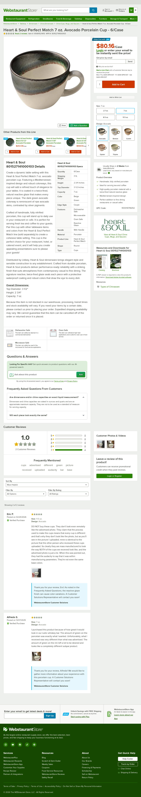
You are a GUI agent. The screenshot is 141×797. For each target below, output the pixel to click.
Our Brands (87, 761)
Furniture (103, 19)
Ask (81, 374)
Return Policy (87, 777)
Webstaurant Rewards (12, 761)
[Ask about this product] (47, 374)
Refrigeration (34, 19)
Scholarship (87, 771)
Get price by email (104, 58)
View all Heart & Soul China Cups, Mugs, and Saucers (115, 236)
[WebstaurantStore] (37, 729)
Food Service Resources (52, 771)
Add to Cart (15, 152)
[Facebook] (20, 744)
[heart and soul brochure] (115, 262)
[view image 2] (110, 444)
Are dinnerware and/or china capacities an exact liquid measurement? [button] (44, 397)
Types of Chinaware (118, 286)
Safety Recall (47, 777)
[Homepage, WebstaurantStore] (20, 10)
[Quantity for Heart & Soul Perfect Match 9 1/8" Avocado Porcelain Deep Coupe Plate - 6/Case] (37, 151)
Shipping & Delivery (128, 773)
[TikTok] (27, 744)
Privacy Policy (72, 381)
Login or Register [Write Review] (114, 476)
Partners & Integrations (13, 774)
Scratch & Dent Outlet (51, 761)
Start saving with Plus (80, 717)
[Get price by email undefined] (111, 61)
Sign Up (50, 715)
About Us (86, 758)
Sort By (9, 481)
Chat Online (124, 769)
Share (62, 125)
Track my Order (128, 764)
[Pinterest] (34, 744)
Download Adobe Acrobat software (118, 277)
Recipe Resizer (9, 771)
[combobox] (66, 10)
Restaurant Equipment (15, 19)
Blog (44, 758)
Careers (85, 764)
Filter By (9, 490)
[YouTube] (13, 744)
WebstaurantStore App (13, 764)
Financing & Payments (91, 768)
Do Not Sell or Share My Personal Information (82, 786)
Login (100, 50)
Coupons (46, 768)
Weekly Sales (47, 764)
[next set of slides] (88, 145)
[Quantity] (99, 84)
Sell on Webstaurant (90, 774)
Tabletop (78, 19)
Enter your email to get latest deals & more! (28, 711)
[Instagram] (5, 744)
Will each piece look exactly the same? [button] (28, 415)
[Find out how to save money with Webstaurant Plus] (6, 139)
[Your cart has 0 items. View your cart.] (133, 10)
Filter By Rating (54, 490)
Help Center (128, 759)
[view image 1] (100, 444)
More (133, 19)
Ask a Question (79, 125)
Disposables (90, 19)
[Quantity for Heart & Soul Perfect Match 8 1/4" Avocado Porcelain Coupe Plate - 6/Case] (68, 151)
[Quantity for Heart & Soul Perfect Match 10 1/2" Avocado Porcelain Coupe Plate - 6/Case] (7, 151)
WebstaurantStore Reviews (53, 774)
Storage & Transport (119, 19)
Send (130, 61)
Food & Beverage (63, 19)
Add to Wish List (115, 97)
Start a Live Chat (102, 70)
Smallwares (48, 19)
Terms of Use (59, 381)
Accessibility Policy (53, 786)
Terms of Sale (9, 786)
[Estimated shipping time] (109, 173)
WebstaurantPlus (10, 758)
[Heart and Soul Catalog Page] (101, 262)
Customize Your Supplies (14, 768)
